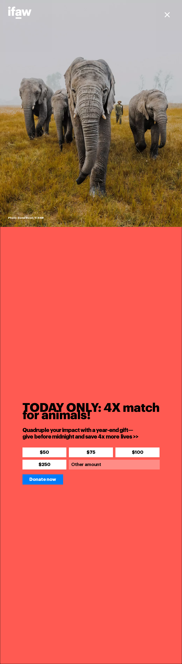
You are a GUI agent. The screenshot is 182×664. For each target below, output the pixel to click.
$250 (44, 464)
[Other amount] (114, 464)
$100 (137, 452)
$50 (44, 452)
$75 (91, 452)
